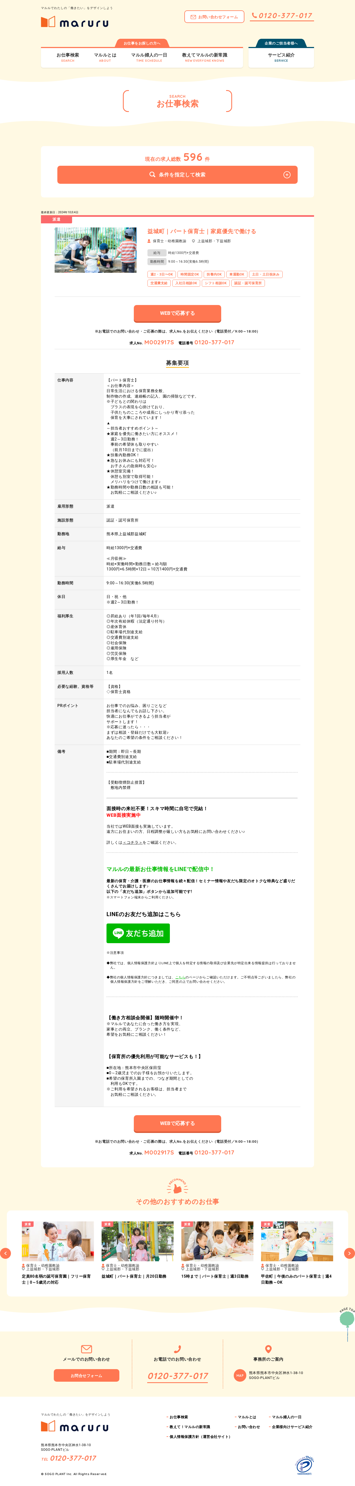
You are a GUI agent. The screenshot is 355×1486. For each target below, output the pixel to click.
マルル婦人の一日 (286, 1417)
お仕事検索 (179, 1417)
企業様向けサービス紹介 (292, 1427)
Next (349, 1253)
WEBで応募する (177, 313)
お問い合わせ (249, 1427)
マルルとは (247, 1417)
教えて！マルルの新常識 (190, 1427)
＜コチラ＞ (133, 842)
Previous (5, 1253)
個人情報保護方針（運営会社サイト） (201, 1437)
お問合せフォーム (86, 1375)
